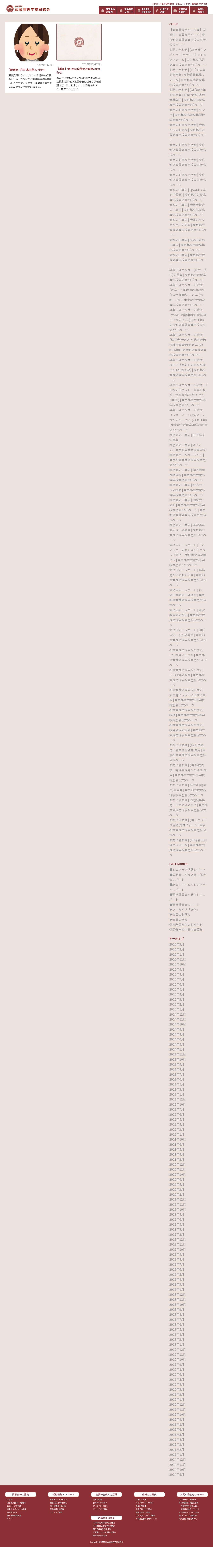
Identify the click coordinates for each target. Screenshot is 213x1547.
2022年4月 (176, 1124)
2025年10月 (177, 964)
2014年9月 (176, 1474)
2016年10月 (177, 1359)
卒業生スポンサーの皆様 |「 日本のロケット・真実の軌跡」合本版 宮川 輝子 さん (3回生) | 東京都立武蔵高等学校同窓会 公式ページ (188, 395)
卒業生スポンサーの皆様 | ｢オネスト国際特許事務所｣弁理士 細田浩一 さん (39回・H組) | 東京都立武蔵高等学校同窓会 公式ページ (187, 295)
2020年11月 (177, 1169)
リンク (187, 3)
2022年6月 (176, 1114)
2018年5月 (176, 1274)
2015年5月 (176, 1434)
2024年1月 (176, 1049)
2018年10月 (177, 1249)
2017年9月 (176, 1309)
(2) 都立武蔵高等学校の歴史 (104, 1525)
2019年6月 (176, 1219)
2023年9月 (176, 1064)
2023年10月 (177, 1059)
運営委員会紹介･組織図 (16, 1502)
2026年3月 (176, 944)
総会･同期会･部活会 (58, 1506)
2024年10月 (177, 1024)
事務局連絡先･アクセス (189, 1509)
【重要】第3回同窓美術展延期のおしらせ (78, 70)
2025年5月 (176, 989)
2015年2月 (176, 1449)
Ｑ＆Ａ (179, 3)
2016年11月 (177, 1354)
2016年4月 (176, 1384)
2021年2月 (176, 1159)
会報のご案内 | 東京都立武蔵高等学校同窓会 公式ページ (187, 260)
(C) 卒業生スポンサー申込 (189, 1512)
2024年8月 (176, 1034)
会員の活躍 (97, 1499)
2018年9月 (176, 1254)
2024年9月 (176, 1029)
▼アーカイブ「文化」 (184, 909)
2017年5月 (176, 1329)
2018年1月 (176, 1289)
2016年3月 (176, 1389)
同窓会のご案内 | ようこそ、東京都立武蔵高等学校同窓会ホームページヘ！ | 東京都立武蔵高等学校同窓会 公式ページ (187, 455)
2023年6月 (176, 1079)
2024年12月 (177, 1014)
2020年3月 (176, 1189)
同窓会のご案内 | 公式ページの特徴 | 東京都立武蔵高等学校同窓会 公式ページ (187, 490)
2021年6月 (176, 1144)
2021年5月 (176, 1149)
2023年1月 (176, 1094)
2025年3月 (176, 999)
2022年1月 (176, 1134)
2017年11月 (177, 1299)
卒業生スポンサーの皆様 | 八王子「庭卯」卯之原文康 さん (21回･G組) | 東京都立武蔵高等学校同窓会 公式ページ (187, 370)
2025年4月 (176, 994)
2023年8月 (176, 1069)
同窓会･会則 (12, 1512)
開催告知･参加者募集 (58, 1502)
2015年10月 (177, 1414)
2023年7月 (176, 1074)
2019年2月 (176, 1234)
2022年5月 (176, 1119)
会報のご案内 (141, 1499)
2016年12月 (177, 1349)
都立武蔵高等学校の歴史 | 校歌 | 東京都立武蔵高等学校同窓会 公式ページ (187, 715)
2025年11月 (177, 959)
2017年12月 (177, 1294)
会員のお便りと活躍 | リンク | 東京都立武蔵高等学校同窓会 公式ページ (187, 115)
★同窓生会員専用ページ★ (146, 1518)
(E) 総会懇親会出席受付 (188, 1518)
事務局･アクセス (199, 3)
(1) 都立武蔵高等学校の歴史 (104, 1522)
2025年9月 (176, 969)
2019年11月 (177, 1204)
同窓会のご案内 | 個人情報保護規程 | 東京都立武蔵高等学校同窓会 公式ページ (187, 475)
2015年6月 (176, 1429)
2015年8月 (176, 1424)
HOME (155, 3)
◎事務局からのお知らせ (186, 924)
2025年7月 (176, 979)
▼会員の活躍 (178, 919)
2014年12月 (177, 1459)
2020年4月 (176, 1184)
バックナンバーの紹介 (144, 1502)
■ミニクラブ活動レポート (187, 869)
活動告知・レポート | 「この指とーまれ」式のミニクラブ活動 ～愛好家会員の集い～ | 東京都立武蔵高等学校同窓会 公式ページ (187, 555)
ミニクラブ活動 (56, 1512)
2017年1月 (176, 1344)
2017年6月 (176, 1324)
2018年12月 (177, 1239)
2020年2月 (176, 1194)
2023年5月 (176, 1084)
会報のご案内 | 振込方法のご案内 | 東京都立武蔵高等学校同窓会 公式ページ (187, 245)
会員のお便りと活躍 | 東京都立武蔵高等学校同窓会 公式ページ (187, 150)
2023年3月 (176, 1089)
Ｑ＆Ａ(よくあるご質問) (145, 1515)
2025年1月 (176, 1009)
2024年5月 (176, 1044)
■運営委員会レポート (184, 904)
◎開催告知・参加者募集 (186, 929)
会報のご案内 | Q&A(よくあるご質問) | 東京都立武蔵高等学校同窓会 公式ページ (187, 195)
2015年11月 (177, 1409)
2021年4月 (176, 1154)
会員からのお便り (100, 1502)
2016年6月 (176, 1374)
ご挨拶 (9, 1499)
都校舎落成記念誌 (100, 1535)
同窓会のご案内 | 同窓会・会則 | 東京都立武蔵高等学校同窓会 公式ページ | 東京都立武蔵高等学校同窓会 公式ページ (187, 510)
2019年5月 (176, 1224)
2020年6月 (176, 1179)
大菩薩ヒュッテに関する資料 (104, 1532)
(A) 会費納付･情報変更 (187, 1499)
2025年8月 (176, 974)
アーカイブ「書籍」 (101, 1509)
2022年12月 (177, 1099)
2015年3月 (176, 1444)
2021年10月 (177, 1139)
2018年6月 (176, 1269)
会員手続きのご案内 (144, 1509)
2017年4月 (176, 1334)
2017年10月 (177, 1304)
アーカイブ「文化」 (101, 1506)
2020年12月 (177, 1164)
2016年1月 (176, 1399)
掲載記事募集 (141, 1506)
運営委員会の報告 (57, 1509)
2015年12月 (177, 1404)
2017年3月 (176, 1339)
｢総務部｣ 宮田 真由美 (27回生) (26, 70)
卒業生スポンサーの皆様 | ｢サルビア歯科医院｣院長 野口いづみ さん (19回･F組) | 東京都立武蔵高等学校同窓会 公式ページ (187, 320)
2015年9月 (176, 1419)
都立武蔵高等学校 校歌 (102, 1529)
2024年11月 (177, 1019)
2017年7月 (176, 1319)
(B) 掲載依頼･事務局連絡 (188, 1502)
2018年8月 (176, 1259)
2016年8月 (176, 1369)
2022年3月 (176, 1129)
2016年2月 (176, 1394)
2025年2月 (176, 1004)
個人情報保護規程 (14, 1515)
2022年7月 (176, 1109)
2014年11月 (177, 1464)
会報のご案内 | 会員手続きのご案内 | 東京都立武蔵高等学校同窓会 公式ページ (187, 210)
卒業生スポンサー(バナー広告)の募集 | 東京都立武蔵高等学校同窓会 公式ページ (188, 275)
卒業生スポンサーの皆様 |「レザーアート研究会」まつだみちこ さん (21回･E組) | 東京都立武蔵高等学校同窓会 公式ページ (188, 420)
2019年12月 (177, 1199)
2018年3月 (176, 1284)
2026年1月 (176, 954)
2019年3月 (176, 1229)
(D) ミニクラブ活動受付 (188, 1515)
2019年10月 (177, 1209)
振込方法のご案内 (143, 1512)
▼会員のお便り (180, 914)
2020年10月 (177, 1174)
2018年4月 (176, 1279)
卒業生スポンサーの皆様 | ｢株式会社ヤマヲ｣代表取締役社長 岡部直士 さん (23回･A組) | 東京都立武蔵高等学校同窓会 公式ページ (187, 345)
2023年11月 (177, 1054)
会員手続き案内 (166, 3)
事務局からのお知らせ (58, 1499)
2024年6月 (176, 1039)
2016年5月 (176, 1379)
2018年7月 (176, 1264)
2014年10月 (177, 1469)
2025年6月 (176, 984)
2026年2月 (176, 949)
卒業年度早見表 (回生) (188, 1506)
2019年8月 (176, 1214)
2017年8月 (176, 1314)
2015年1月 (176, 1454)
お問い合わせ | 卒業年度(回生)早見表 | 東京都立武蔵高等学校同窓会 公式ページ (187, 790)
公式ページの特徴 (14, 1506)
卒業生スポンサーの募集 (16, 1509)
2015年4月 (176, 1439)
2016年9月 (176, 1364)
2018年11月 (177, 1244)
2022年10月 (177, 1104)
